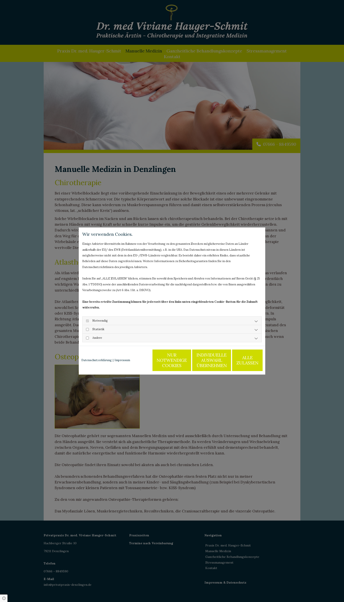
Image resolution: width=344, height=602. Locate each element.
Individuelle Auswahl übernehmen (200, 360)
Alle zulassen (242, 360)
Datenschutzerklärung (96, 360)
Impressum (122, 360)
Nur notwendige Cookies (158, 360)
